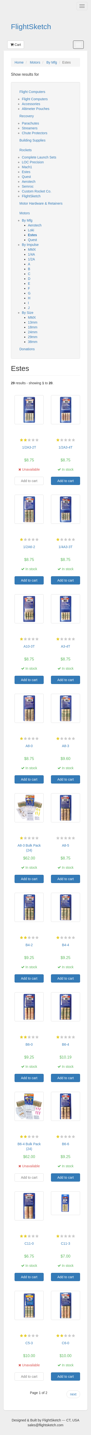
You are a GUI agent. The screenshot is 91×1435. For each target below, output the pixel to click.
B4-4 (65, 945)
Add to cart (65, 481)
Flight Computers (32, 92)
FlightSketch (31, 27)
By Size (27, 313)
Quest (26, 177)
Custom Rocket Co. (36, 191)
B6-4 (65, 1044)
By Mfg (51, 62)
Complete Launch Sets (39, 157)
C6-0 (65, 1343)
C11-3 (65, 1243)
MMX (32, 249)
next (73, 1394)
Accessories (31, 104)
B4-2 (29, 945)
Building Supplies (32, 140)
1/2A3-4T (65, 447)
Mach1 (27, 167)
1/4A (31, 254)
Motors (35, 62)
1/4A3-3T (65, 547)
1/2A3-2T (29, 447)
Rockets (25, 150)
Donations (27, 349)
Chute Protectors (34, 133)
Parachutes (30, 123)
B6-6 (65, 1144)
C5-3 (29, 1343)
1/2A (31, 259)
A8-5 (65, 845)
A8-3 (65, 746)
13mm (32, 322)
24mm (32, 332)
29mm (32, 337)
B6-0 (29, 1044)
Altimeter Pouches (36, 109)
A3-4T (65, 646)
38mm (32, 342)
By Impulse (30, 245)
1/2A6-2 (29, 547)
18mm (32, 327)
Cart (15, 45)
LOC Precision (33, 162)
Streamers (30, 128)
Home (19, 62)
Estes (26, 172)
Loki (31, 230)
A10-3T (29, 646)
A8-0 (29, 746)
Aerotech (28, 182)
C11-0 (29, 1243)
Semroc (27, 186)
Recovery (26, 116)
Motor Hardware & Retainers (40, 203)
